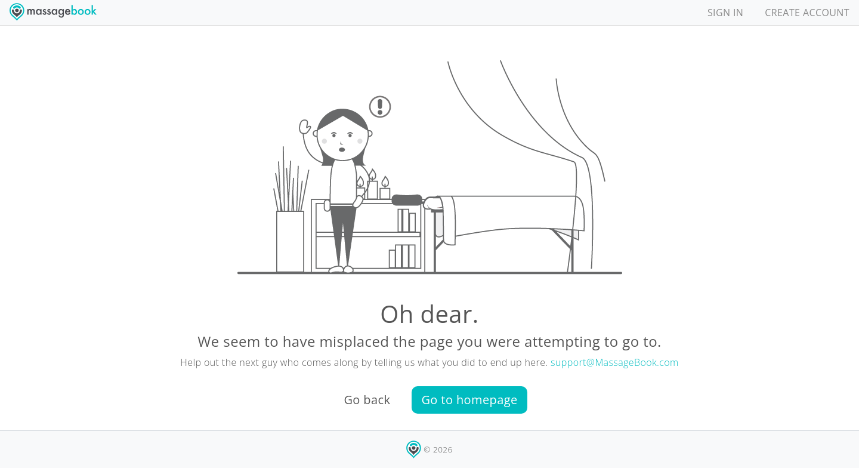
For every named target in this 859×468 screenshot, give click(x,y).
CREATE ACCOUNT (807, 12)
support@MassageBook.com (615, 362)
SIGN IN (725, 12)
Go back (367, 400)
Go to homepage (469, 400)
